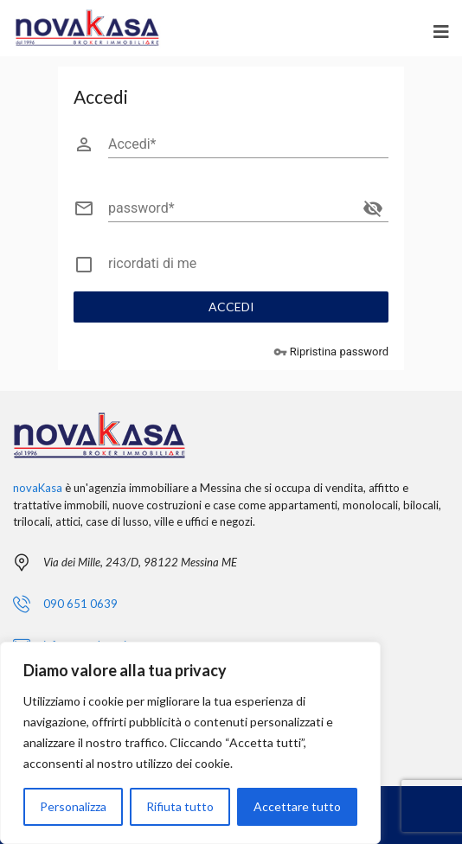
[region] (190, 743)
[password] (232, 208)
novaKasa (37, 488)
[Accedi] (248, 144)
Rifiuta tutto (180, 806)
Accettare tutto (297, 806)
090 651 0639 (80, 604)
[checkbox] (231, 267)
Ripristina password (330, 352)
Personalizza (73, 806)
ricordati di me (152, 263)
